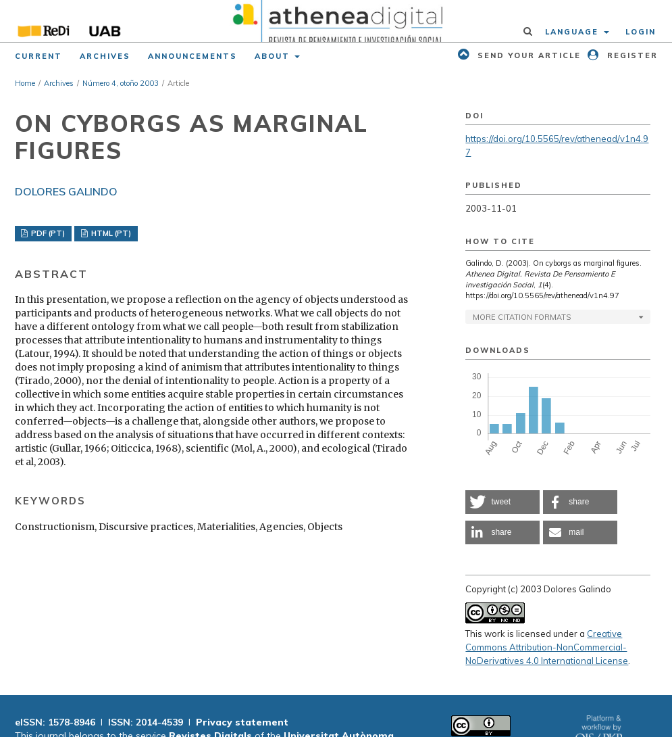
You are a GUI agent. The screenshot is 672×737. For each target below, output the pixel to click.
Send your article (527, 55)
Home (25, 83)
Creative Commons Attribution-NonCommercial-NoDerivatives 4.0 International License (546, 647)
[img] (336, 21)
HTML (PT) (110, 233)
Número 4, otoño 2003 (120, 83)
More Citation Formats (522, 317)
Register (631, 55)
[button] (502, 502)
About (274, 56)
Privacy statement (242, 722)
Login (640, 32)
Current (38, 56)
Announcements (192, 56)
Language (573, 32)
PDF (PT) (47, 233)
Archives (105, 56)
